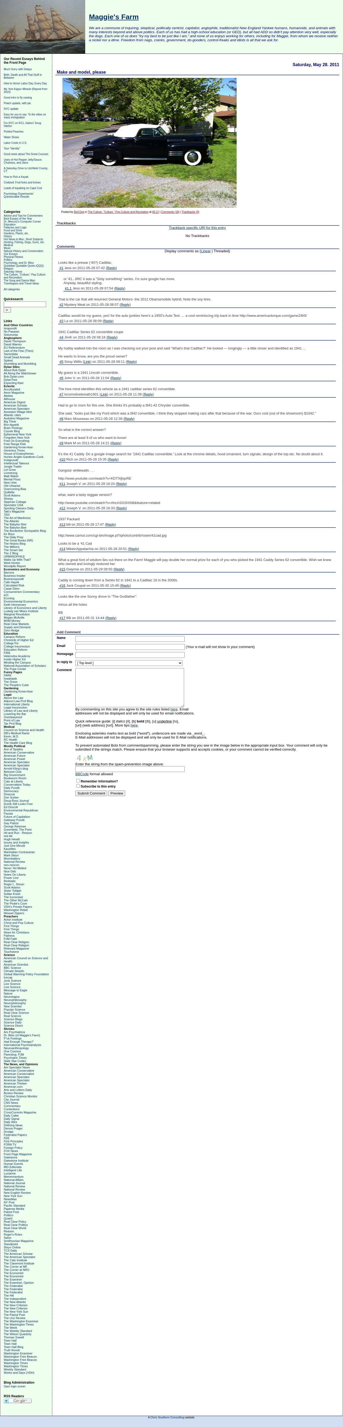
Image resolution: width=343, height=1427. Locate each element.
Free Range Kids (15, 444)
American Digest (14, 402)
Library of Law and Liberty (21, 710)
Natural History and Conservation (23, 251)
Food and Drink (13, 230)
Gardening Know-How (18, 447)
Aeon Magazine (14, 392)
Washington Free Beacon (20, 1356)
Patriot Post (11, 1212)
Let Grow (10, 469)
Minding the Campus (17, 662)
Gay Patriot (11, 823)
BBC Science (12, 967)
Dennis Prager (13, 1128)
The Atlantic (11, 521)
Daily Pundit (12, 787)
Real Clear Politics (16, 1224)
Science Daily (13, 1022)
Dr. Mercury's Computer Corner (22, 221)
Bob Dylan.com (14, 376)
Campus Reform (14, 636)
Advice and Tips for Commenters (23, 215)
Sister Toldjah (12, 890)
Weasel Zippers (14, 913)
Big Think (10, 421)
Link (87, 362)
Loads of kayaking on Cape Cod (23, 188)
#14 (62, 549)
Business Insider (14, 575)
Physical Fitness (13, 256)
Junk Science (12, 980)
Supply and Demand (17, 627)
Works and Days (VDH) (19, 1372)
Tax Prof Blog (12, 723)
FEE (6, 1138)
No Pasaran (11, 331)
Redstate (10, 881)
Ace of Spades (13, 749)
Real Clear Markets (16, 624)
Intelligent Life (13, 1170)
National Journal (14, 1183)
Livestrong (10, 473)
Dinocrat (9, 794)
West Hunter (12, 562)
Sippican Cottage (15, 501)
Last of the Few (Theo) (18, 350)
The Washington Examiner (21, 1321)
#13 (62, 524)
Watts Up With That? (17, 559)
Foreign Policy (13, 1147)
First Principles (13, 1141)
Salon (7, 1237)
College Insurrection (17, 646)
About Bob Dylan (15, 370)
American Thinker (15, 1083)
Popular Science (14, 1009)
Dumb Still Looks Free (18, 803)
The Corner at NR (15, 1266)
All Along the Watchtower (20, 373)
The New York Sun (16, 1311)
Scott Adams (12, 495)
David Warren (13, 344)
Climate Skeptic (14, 971)
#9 (61, 443)
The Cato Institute (15, 1260)
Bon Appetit (11, 424)
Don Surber (11, 797)
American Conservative (19, 752)
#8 (61, 419)
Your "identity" (12, 148)
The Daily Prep (13, 537)
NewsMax (10, 1199)
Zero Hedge (11, 630)
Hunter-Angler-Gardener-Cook (23, 456)
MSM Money (12, 620)
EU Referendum (14, 347)
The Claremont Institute (19, 1263)
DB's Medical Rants (16, 733)
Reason (9, 1231)
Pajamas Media (14, 1208)
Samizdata (11, 354)
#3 (61, 321)
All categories (12, 289)
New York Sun (13, 1196)
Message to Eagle (15, 990)
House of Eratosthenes (19, 453)
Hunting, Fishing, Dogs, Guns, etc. (24, 242)
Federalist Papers (15, 1134)
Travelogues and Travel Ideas (21, 283)
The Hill (9, 1295)
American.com (13, 1086)
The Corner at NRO (16, 1269)
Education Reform (15, 649)
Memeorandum (14, 1176)
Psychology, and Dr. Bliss (19, 262)
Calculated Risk (14, 585)
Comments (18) (170, 211)
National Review (14, 861)
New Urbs (10, 482)
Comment (64, 670)
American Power (14, 758)
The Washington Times (19, 1324)
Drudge (8, 1131)
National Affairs (14, 1179)
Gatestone (10, 1157)
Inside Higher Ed (14, 659)
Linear (206, 251)
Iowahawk (10, 678)
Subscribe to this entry (98, 786)
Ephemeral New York (17, 434)
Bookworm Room (15, 778)
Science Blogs (13, 1019)
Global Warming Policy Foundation (26, 974)
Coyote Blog (12, 431)
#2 (61, 305)
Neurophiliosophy (15, 999)
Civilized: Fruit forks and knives (22, 182)
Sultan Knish (12, 893)
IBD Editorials (13, 1167)
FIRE (7, 652)
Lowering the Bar (15, 714)
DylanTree (10, 379)
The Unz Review (14, 1318)
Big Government (14, 775)
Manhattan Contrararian (19, 852)
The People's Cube (16, 685)
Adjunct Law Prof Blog (18, 701)
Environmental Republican (21, 810)
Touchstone (11, 951)
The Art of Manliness (17, 517)
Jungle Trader (13, 466)
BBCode (82, 774)
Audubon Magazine (16, 418)
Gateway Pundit (14, 820)
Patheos (9, 935)
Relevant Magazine (16, 948)
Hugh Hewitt (12, 839)
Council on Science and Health (24, 730)
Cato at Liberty (13, 781)
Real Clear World (15, 1228)
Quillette (9, 492)
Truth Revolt (12, 1350)
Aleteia (8, 395)
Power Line (11, 877)
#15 (62, 569)
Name (61, 638)
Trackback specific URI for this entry (197, 228)
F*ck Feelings (13, 1038)
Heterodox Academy (17, 656)
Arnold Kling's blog (16, 768)
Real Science (12, 1016)
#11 (62, 484)
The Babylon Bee (15, 524)
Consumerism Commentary (22, 591)
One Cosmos (12, 1051)
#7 (61, 394)
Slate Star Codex (15, 1061)
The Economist (13, 1273)
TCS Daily (10, 1250)
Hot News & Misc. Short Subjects (23, 239)
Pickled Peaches (14, 131)
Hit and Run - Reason (18, 832)
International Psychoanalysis (22, 1044)
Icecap (8, 977)
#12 (62, 508)
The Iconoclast (13, 897)
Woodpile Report (15, 566)
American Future (14, 755)
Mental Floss (12, 479)
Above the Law (13, 697)
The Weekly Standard (18, 1330)
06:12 (155, 211)
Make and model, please (81, 72)
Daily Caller (11, 1115)
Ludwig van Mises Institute (21, 611)
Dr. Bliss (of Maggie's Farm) (22, 1035)
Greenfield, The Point (18, 829)
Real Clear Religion (16, 942)
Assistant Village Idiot (18, 411)
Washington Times (16, 1363)
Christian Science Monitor (20, 1096)
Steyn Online (12, 1247)
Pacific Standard (14, 1205)
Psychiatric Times (15, 1057)
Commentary (12, 1106)
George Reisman (15, 826)
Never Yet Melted (15, 868)
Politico (8, 1215)
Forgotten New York (17, 437)
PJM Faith (10, 938)
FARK (8, 675)
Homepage (65, 654)
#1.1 (68, 288)
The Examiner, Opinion (19, 1282)
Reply (111, 268)
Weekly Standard (15, 1369)
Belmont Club (12, 771)
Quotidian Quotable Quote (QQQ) (24, 265)
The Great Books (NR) (18, 540)
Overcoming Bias (15, 489)
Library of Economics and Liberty (25, 607)
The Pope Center (15, 669)
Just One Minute (14, 845)
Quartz (8, 1218)
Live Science (12, 983)
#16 (62, 585)
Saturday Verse (13, 271)
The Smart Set (13, 550)
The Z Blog (11, 553)
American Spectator (17, 408)
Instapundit (11, 460)
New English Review (17, 1192)
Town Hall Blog (13, 1347)
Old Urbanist (12, 485)
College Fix (11, 643)
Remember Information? (99, 781)
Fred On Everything (16, 440)
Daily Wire (10, 1122)
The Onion (10, 681)
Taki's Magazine (14, 511)
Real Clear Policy (15, 1221)
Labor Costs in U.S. (15, 142)
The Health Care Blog (18, 742)
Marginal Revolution (17, 614)
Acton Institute (13, 919)
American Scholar (15, 405)
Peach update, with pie (17, 103)
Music (7, 248)
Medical (8, 245)
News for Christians (16, 932)
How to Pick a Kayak (16, 176)
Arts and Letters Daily (18, 1089)
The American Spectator (19, 1257)
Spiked (8, 360)
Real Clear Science (16, 1012)
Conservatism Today (17, 784)
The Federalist (13, 1285)
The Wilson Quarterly (17, 1334)
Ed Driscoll (11, 807)
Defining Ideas (13, 1125)
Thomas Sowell (14, 1337)
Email (61, 646)
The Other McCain (16, 900)
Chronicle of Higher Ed (18, 640)
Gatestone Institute (16, 1160)
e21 (6, 595)
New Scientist (13, 1006)
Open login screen (14, 1386)
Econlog (9, 598)
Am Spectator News (17, 1067)
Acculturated (12, 389)
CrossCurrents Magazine (20, 1112)
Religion (8, 268)
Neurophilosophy (15, 1003)
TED (7, 514)
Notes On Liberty (15, 874)
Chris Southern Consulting (167, 1417)
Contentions (12, 1109)
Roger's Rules (13, 1234)
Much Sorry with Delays (18, 69)
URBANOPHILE (14, 556)
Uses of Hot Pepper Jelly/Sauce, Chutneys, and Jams (23, 161)
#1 (61, 268)
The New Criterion (16, 1305)
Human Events (13, 1163)
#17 (62, 618)
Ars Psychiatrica (14, 1032)
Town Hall (10, 1340)
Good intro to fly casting (18, 97)
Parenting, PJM (14, 1054)
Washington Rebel (16, 910)
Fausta (8, 813)
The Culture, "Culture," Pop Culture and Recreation (118, 211)
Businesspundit (14, 579)
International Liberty (17, 704)
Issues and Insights (16, 842)
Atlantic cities (12, 415)
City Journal (11, 1099)
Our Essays (11, 254)
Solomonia (11, 334)
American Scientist (16, 964)
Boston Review (13, 1093)
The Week (10, 1327)
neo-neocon (11, 865)
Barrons (9, 572)
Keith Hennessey (15, 604)
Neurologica (12, 996)
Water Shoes (11, 137)
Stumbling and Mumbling (20, 363)
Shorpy (8, 498)
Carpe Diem (12, 588)
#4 (61, 337)
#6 (61, 378)
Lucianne (10, 1173)
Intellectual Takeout (16, 463)
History (8, 236)
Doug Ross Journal (16, 800)
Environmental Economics (21, 601)
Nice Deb (10, 871)
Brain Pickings (13, 428)
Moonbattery (12, 858)
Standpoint (11, 1244)
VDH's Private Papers (18, 906)
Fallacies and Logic (15, 227)
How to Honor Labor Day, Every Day (25, 83)
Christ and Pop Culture (18, 922)
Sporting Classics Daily (19, 508)
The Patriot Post (14, 1314)
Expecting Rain (14, 383)
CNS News (11, 1102)
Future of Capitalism (17, 816)
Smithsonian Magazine (18, 1240)
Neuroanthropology (16, 1048)
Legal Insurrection (15, 707)
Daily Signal (11, 1118)
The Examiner (13, 1279)
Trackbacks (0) (190, 211)
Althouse (9, 399)
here (174, 709)
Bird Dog (79, 211)
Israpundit (10, 328)
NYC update (11, 108)
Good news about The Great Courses (26, 154)
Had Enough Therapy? (18, 1041)
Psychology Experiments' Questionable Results (18, 195)
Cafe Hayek (11, 582)
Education (10, 224)
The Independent (15, 1298)
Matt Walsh (11, 476)
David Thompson (15, 341)
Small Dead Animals (17, 357)
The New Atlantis (15, 1302)
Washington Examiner (18, 1353)
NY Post (9, 1202)
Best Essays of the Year (18, 218)
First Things (11, 926)
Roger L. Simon (14, 884)
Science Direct (13, 1025)
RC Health (10, 739)
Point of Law (12, 720)
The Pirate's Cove (15, 903)
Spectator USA (13, 505)
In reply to (64, 662)
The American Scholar (18, 1253)
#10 (62, 459)
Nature (8, 993)
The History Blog (14, 543)
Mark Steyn (11, 855)
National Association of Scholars (25, 665)
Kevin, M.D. (11, 736)
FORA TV (10, 1144)
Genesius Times (14, 450)
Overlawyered (13, 717)
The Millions (12, 546)
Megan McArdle (14, 617)
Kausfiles (10, 848)
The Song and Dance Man (19, 280)
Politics (8, 259)
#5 (61, 362)
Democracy (11, 791)
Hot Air (8, 836)
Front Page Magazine (18, 1154)
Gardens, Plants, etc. (16, 233)
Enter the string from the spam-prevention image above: (119, 764)
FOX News (11, 1151)
